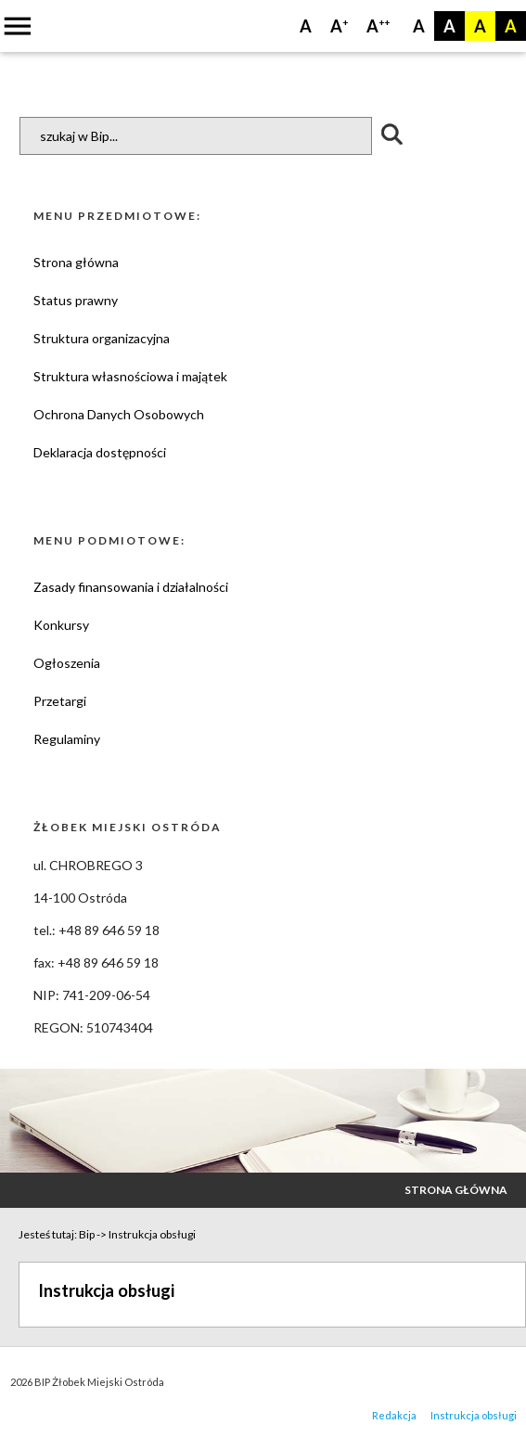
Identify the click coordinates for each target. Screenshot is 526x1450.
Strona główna (76, 262)
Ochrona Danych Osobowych (118, 414)
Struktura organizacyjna (101, 338)
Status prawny (75, 300)
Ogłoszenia (66, 663)
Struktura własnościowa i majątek (130, 376)
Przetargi (59, 701)
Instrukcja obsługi (152, 1234)
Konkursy (61, 625)
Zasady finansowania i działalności (130, 587)
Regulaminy (66, 739)
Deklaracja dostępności (99, 452)
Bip (87, 1234)
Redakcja (394, 1415)
